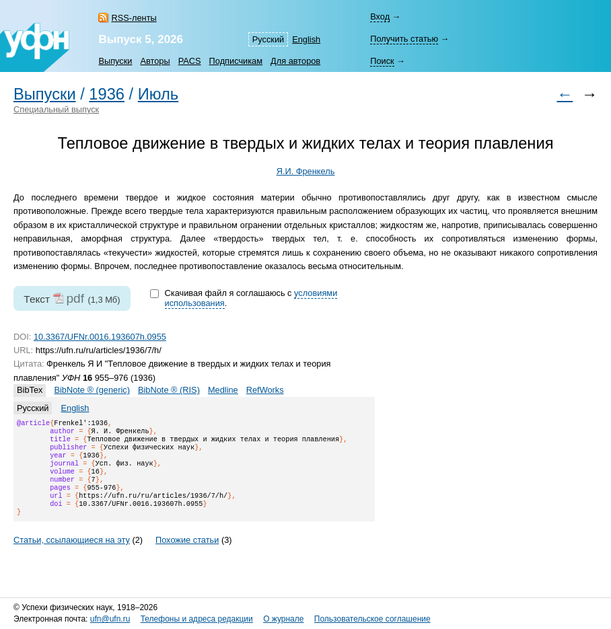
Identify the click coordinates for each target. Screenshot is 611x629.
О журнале (283, 619)
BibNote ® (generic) (92, 390)
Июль (158, 94)
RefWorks (265, 390)
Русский (268, 39)
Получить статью (404, 39)
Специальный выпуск (56, 109)
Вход (380, 16)
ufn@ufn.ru (110, 619)
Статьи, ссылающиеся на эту (71, 556)
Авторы (155, 61)
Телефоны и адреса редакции (197, 619)
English (306, 39)
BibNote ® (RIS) (169, 390)
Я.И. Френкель (306, 171)
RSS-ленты (133, 18)
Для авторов (295, 61)
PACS (189, 61)
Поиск (382, 61)
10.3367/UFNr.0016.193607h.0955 (100, 337)
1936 (106, 94)
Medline (223, 390)
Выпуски (115, 61)
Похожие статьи (187, 556)
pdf (75, 298)
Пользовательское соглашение (372, 619)
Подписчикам (235, 61)
